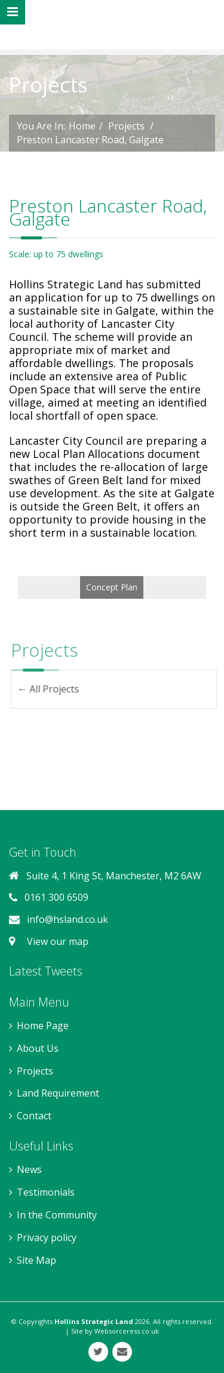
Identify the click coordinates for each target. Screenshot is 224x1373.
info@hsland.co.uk (67, 919)
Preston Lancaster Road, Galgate (90, 139)
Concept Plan (111, 587)
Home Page (43, 1025)
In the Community (57, 1214)
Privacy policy (46, 1237)
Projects (126, 126)
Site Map (36, 1260)
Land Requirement (58, 1093)
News (29, 1169)
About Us (38, 1048)
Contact (34, 1115)
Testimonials (46, 1192)
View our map (55, 941)
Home (82, 126)
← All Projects (54, 688)
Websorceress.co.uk (126, 1330)
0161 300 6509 (56, 897)
